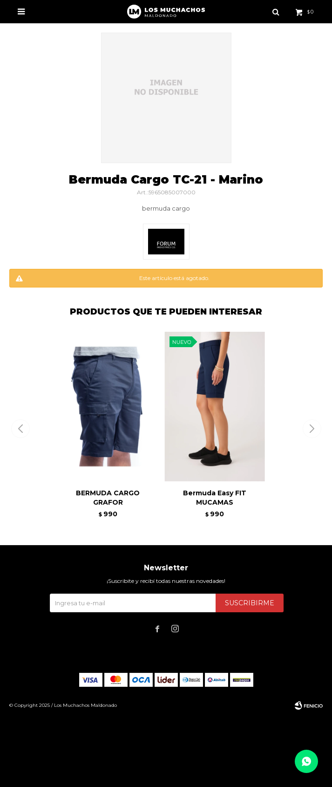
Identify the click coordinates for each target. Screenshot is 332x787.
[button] (311, 428)
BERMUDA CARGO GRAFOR (108, 497)
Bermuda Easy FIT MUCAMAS (214, 497)
